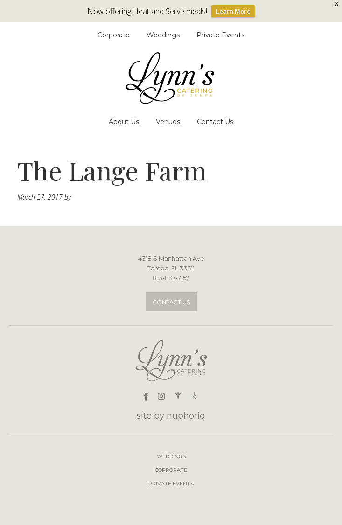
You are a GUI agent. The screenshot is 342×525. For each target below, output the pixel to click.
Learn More (233, 11)
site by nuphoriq (171, 416)
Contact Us (171, 301)
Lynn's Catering (171, 78)
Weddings (171, 456)
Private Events (171, 483)
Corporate (171, 470)
